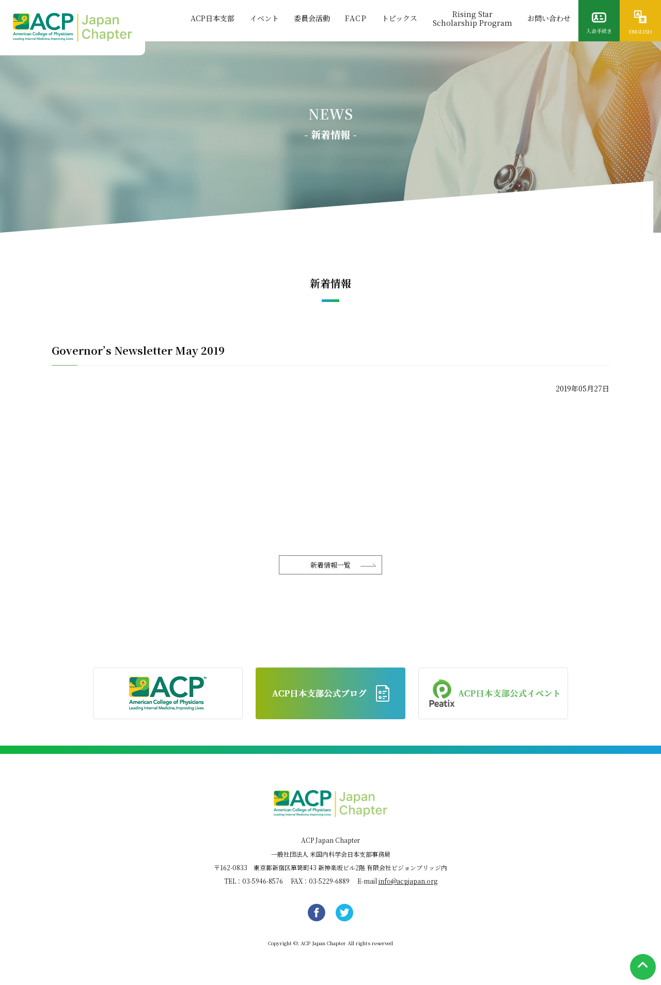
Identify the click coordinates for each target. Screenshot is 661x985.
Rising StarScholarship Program (472, 19)
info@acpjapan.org (408, 880)
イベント (262, 19)
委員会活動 (310, 19)
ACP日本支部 (210, 19)
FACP (355, 19)
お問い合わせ (549, 19)
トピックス (399, 19)
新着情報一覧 (330, 565)
